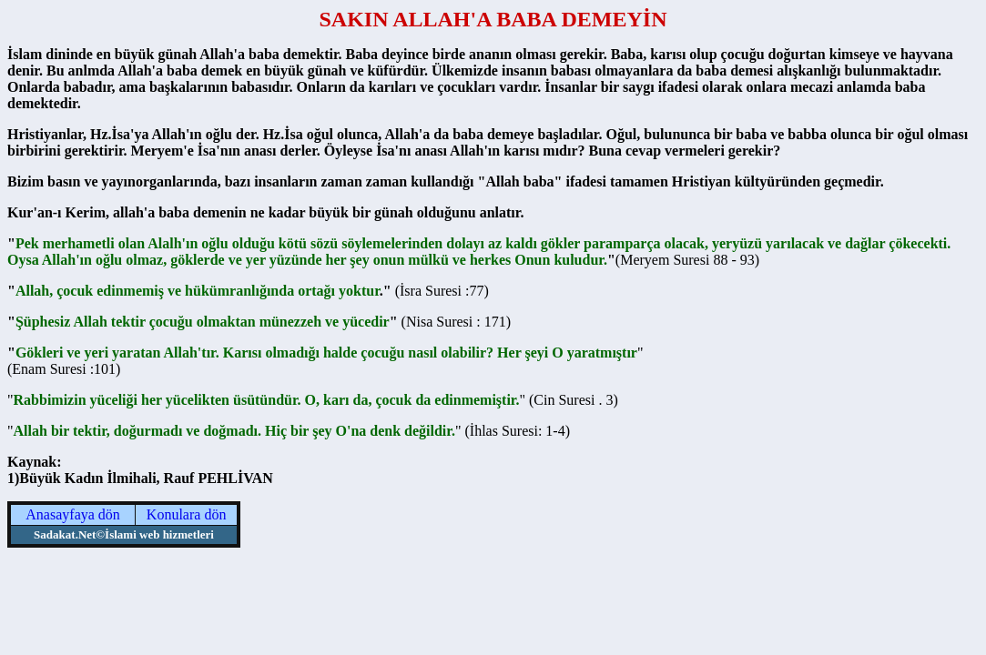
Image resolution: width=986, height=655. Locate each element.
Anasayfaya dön (72, 514)
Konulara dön (187, 514)
